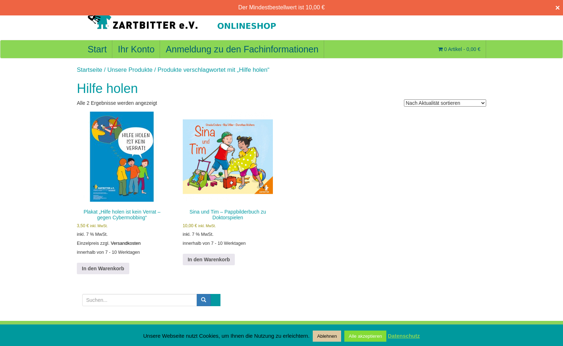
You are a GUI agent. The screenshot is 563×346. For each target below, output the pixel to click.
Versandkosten (126, 243)
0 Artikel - (459, 49)
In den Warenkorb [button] (103, 268)
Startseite (89, 69)
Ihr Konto (136, 49)
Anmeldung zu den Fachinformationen (242, 49)
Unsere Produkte (130, 69)
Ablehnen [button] (327, 336)
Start (97, 49)
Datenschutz (404, 336)
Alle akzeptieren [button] (365, 336)
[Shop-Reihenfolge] (445, 103)
